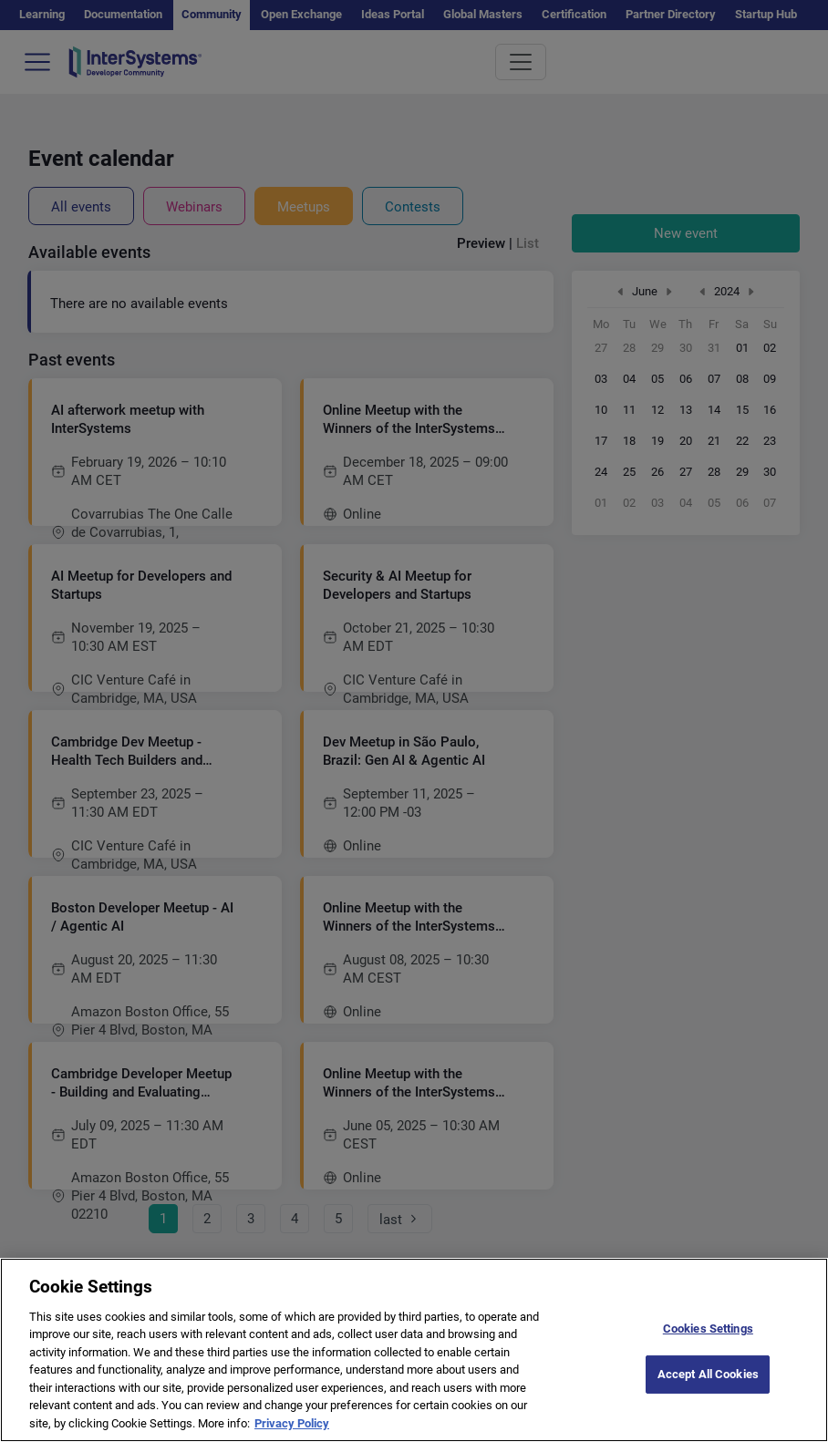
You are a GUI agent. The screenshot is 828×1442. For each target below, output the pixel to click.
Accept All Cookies (708, 1391)
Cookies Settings (708, 1345)
